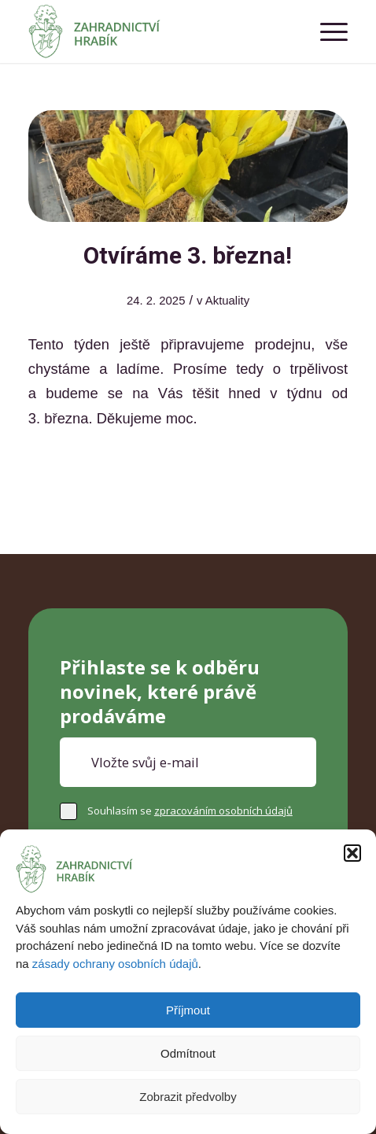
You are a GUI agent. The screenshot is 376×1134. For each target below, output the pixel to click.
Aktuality (227, 300)
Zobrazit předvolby (187, 1096)
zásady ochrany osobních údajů (115, 963)
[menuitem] (326, 31)
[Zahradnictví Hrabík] (156, 31)
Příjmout (188, 1010)
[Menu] (326, 31)
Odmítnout (188, 1053)
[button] (352, 853)
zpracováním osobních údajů (223, 810)
